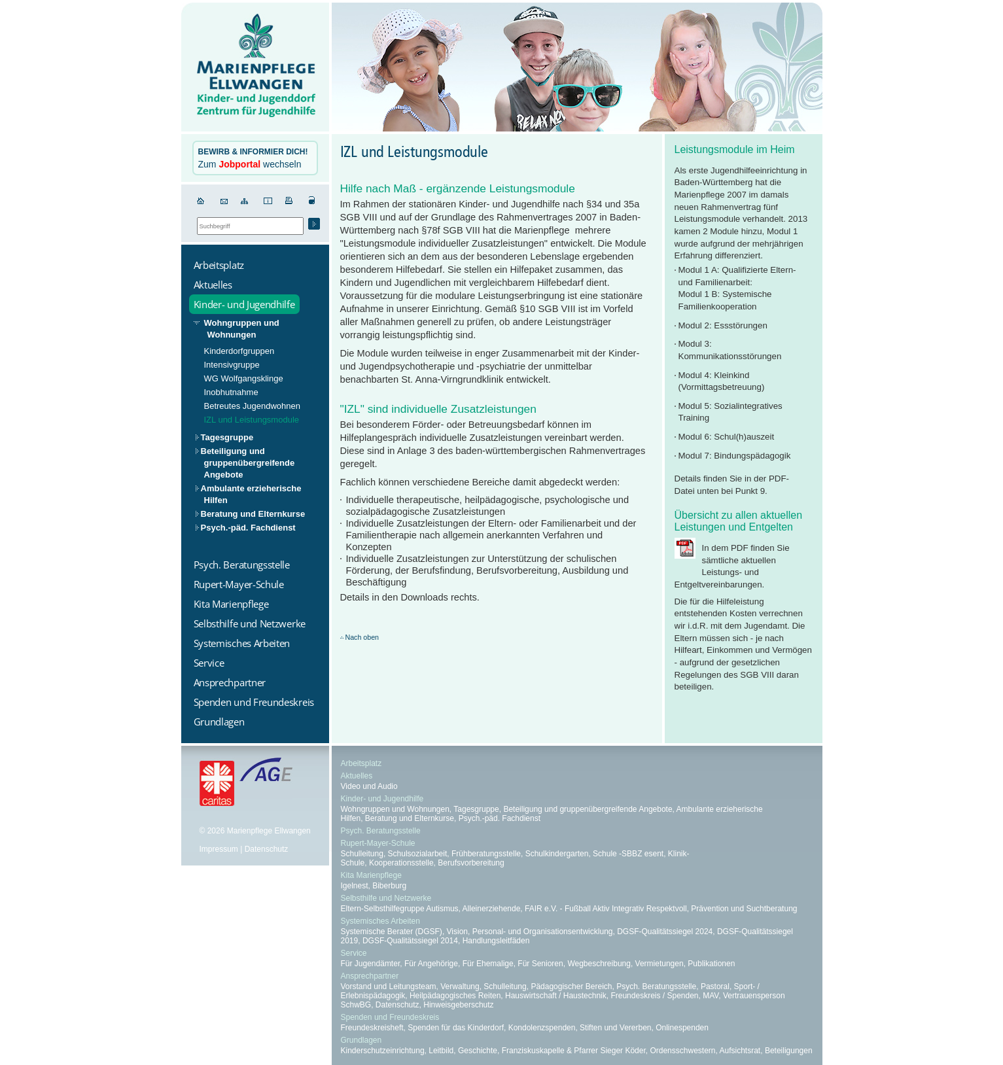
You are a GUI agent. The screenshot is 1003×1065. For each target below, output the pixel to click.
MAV (710, 995)
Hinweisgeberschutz (458, 1004)
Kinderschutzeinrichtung (383, 1050)
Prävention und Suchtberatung (744, 908)
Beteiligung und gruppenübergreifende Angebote (248, 463)
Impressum (219, 849)
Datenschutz (267, 849)
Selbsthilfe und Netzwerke (386, 898)
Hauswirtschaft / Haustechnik (556, 995)
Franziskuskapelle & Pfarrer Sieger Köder (574, 1050)
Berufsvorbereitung (471, 862)
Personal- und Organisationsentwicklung (542, 931)
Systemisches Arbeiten (380, 921)
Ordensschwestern (682, 1050)
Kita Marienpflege (371, 875)
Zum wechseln (253, 158)
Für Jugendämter (370, 963)
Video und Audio (369, 786)
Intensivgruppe (232, 365)
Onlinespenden (682, 1027)
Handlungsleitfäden (496, 940)
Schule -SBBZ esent (628, 853)
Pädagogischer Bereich (571, 986)
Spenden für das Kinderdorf (456, 1027)
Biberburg (389, 885)
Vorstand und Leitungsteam (388, 986)
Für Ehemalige (488, 963)
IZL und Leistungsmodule (252, 420)
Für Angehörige (431, 963)
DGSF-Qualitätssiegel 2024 (665, 931)
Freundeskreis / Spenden (654, 995)
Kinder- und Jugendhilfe (382, 798)
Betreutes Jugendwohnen (252, 406)
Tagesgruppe (227, 437)
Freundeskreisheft (372, 1027)
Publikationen (711, 963)
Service (354, 953)
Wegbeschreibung (599, 963)
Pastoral (715, 986)
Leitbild (441, 1050)
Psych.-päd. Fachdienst (248, 527)
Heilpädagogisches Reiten (455, 995)
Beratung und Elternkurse (253, 514)
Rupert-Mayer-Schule (378, 843)
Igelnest (354, 885)
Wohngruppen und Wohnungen (241, 329)
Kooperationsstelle (401, 862)
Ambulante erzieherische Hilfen (251, 494)
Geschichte (477, 1050)
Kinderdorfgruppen (239, 351)
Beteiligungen (789, 1050)
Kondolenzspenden (542, 1027)
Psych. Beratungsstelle (381, 830)
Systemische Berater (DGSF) (391, 931)
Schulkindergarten (557, 853)
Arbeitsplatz (361, 763)
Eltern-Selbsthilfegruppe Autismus (400, 908)
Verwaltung (459, 986)
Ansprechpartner (370, 976)
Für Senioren (540, 963)
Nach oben (362, 637)
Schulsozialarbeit (418, 853)
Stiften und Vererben (615, 1027)
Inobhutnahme (231, 392)
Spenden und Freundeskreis (390, 1017)
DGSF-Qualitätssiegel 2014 (410, 940)
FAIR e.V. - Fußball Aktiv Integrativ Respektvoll (606, 908)
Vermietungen (659, 963)
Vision (457, 931)
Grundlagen (361, 1040)
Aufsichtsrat (740, 1050)
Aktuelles (357, 775)
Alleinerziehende (492, 908)
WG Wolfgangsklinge (243, 378)
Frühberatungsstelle (486, 853)
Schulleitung (362, 853)
